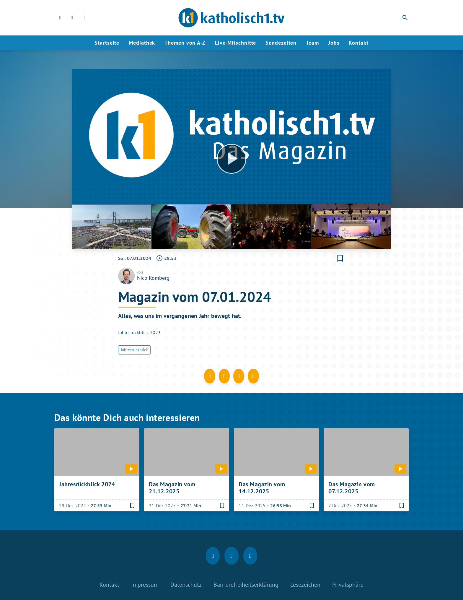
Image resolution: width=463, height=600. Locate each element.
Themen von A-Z (185, 42)
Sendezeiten (280, 42)
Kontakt (358, 42)
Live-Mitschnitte (235, 42)
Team (312, 42)
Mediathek (142, 42)
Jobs (334, 42)
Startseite (106, 42)
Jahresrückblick (134, 349)
